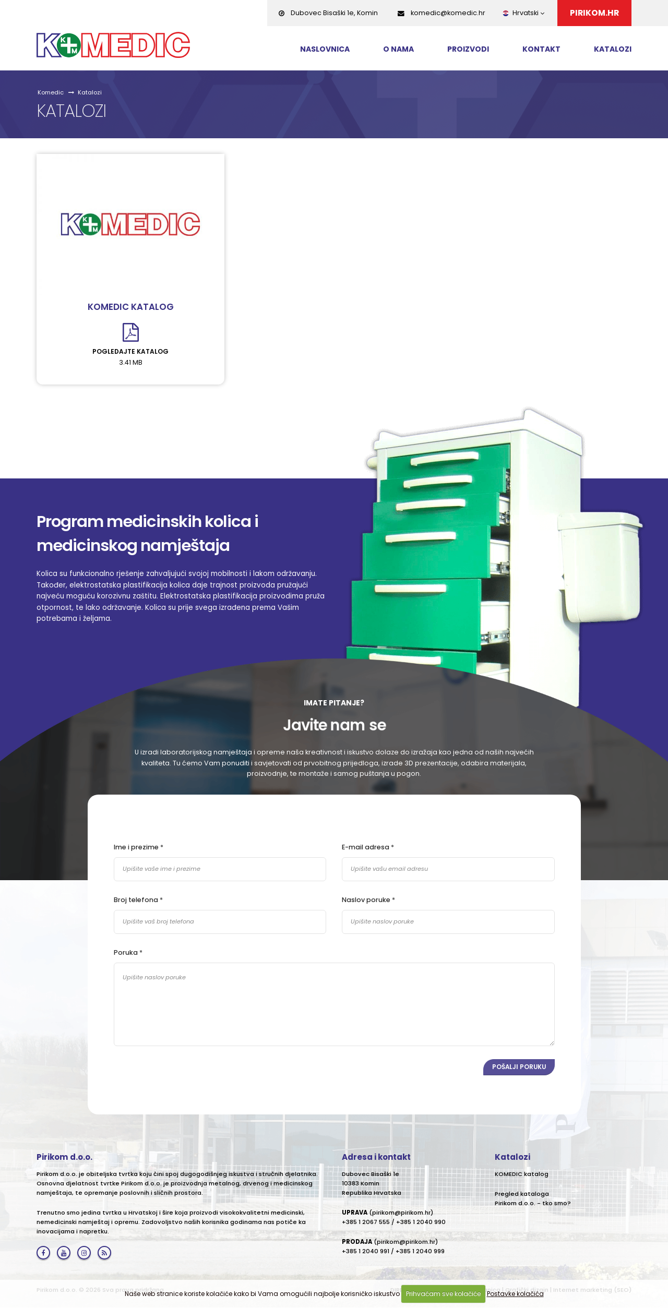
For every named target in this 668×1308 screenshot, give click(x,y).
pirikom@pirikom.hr (401, 1213)
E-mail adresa (365, 847)
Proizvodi (468, 49)
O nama (398, 49)
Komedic (51, 92)
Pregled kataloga (522, 1194)
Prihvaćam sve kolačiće (443, 1293)
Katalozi (612, 49)
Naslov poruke (366, 899)
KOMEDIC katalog (131, 307)
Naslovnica (325, 49)
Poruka (126, 952)
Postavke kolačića (515, 1293)
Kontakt (541, 49)
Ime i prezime (136, 847)
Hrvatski (523, 12)
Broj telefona (136, 899)
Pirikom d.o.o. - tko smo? (533, 1203)
